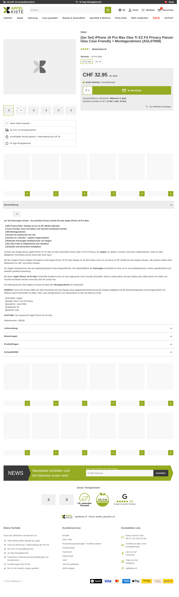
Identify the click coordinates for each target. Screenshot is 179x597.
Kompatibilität (88, 352)
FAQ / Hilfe (67, 539)
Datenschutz (67, 556)
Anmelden (161, 473)
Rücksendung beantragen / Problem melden (81, 544)
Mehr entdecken (139, 18)
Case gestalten (50, 18)
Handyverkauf (68, 548)
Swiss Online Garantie (20, 123)
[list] (40, 67)
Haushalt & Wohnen (100, 18)
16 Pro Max (86, 62)
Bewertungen (88, 336)
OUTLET (169, 18)
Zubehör (8, 18)
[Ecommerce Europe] (66, 500)
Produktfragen (88, 344)
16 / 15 (98, 62)
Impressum (67, 552)
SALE (156, 18)
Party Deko (121, 18)
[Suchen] (108, 10)
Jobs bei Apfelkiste (70, 564)
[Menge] (87, 90)
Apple (20, 18)
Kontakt (65, 535)
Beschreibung (88, 205)
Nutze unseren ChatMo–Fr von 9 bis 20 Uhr (136, 537)
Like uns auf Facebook (131, 553)
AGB (64, 560)
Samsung (33, 18)
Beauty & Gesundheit (74, 18)
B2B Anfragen (68, 568)
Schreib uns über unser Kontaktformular (136, 545)
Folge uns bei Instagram (132, 561)
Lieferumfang (88, 328)
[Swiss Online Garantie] (48, 500)
